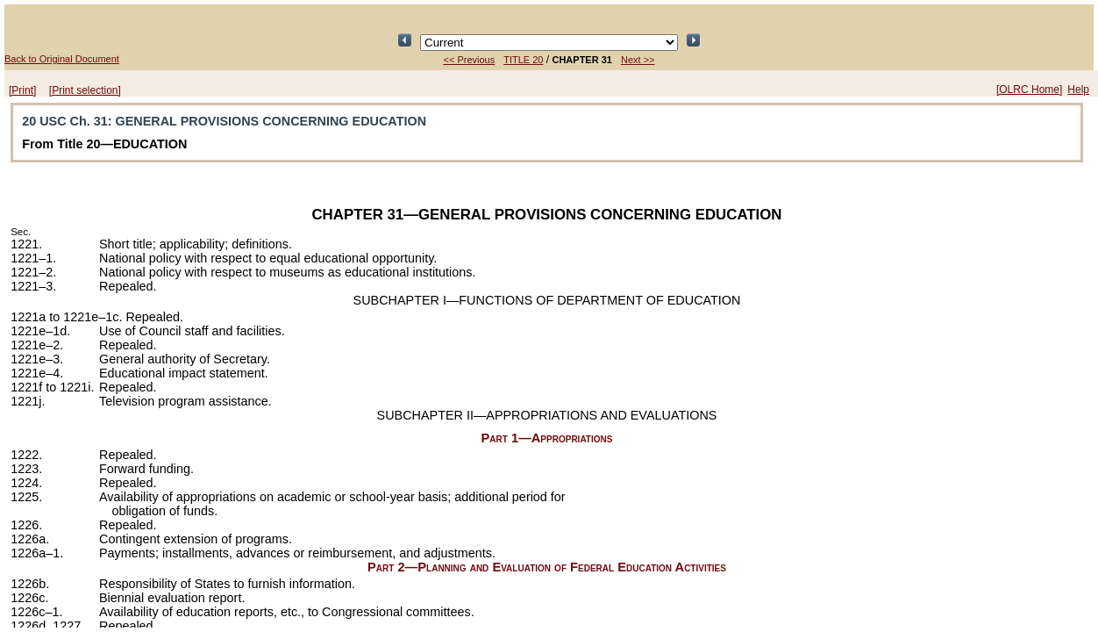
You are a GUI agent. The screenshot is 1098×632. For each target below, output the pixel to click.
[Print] (22, 90)
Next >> (638, 59)
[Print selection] (85, 90)
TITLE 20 (523, 59)
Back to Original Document (61, 59)
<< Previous (470, 59)
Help (1078, 89)
